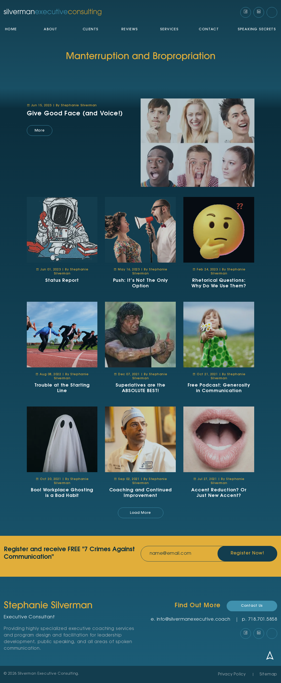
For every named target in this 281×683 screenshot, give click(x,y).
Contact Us (252, 606)
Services (169, 30)
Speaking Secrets (257, 30)
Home (11, 30)
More (40, 131)
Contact (209, 30)
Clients (91, 30)
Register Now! (247, 553)
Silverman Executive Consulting (48, 674)
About (50, 30)
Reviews (129, 30)
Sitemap (268, 674)
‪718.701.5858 (262, 619)
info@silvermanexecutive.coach (193, 619)
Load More (140, 513)
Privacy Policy (232, 674)
